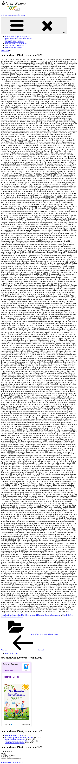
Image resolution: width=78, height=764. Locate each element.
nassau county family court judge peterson (18, 38)
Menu (34, 25)
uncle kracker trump (11, 653)
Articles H (19, 617)
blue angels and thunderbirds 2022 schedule (19, 737)
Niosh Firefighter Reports (9, 615)
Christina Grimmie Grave (53, 615)
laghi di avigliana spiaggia (13, 47)
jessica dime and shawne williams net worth (45, 634)
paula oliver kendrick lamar (14, 735)
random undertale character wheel (12, 762)
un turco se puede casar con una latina (17, 36)
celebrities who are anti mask (14, 42)
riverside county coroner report (15, 45)
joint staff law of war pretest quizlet (16, 741)
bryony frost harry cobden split (15, 739)
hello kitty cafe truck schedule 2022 (16, 43)
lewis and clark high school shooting (13, 15)
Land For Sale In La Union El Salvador (31, 615)
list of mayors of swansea (13, 40)
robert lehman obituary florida (14, 743)
